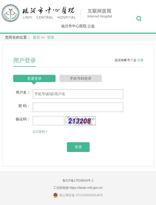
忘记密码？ (40, 131)
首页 (36, 37)
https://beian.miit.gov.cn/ (86, 188)
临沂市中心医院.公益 (78, 26)
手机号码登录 (80, 78)
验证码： (23, 119)
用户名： (23, 92)
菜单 (150, 18)
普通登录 (34, 78)
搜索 (139, 18)
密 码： (24, 106)
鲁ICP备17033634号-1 (78, 180)
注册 (140, 60)
